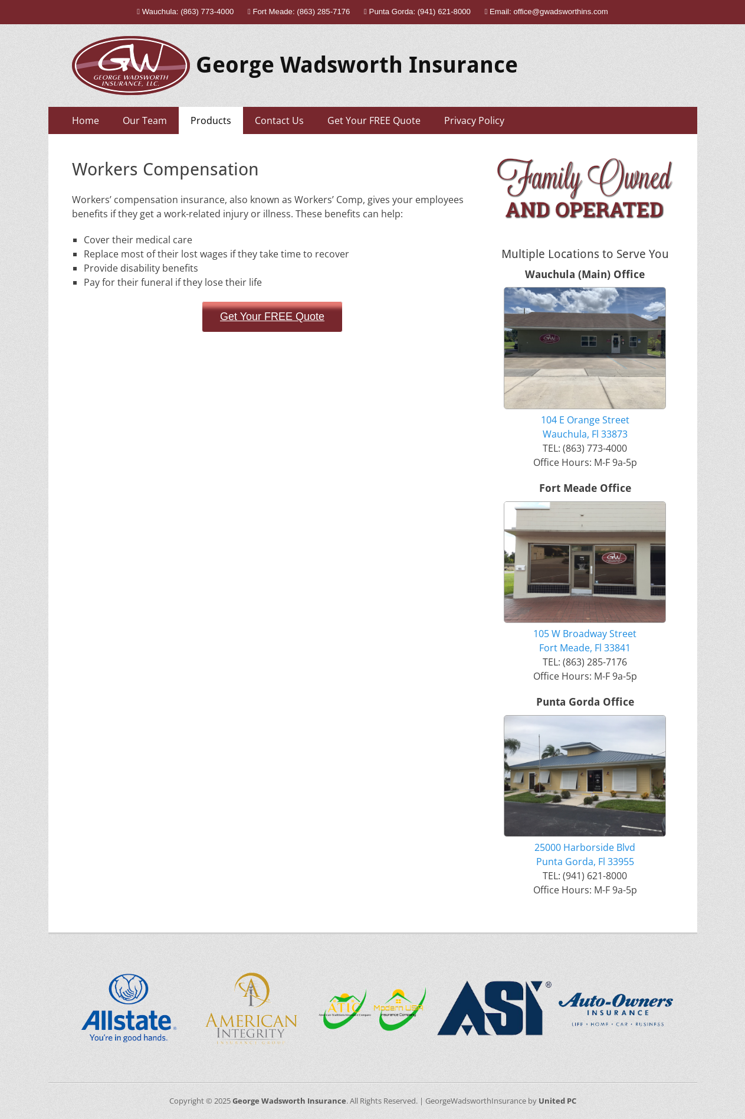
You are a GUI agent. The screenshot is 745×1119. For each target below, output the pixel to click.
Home (85, 120)
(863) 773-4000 (207, 11)
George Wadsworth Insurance (357, 65)
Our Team (145, 120)
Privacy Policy (474, 120)
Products (211, 120)
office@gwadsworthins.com (560, 11)
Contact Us (279, 120)
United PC (557, 1100)
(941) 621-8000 (444, 11)
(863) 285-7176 (323, 11)
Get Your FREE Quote (374, 120)
